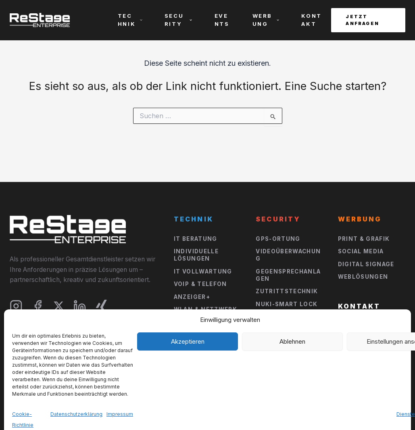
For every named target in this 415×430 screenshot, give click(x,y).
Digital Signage (366, 264)
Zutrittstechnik (287, 291)
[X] (58, 306)
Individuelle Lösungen (196, 255)
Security (179, 20)
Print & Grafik (364, 239)
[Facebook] (37, 306)
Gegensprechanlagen (288, 275)
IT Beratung (195, 239)
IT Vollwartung (203, 271)
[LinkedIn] (79, 306)
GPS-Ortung (278, 239)
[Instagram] (16, 306)
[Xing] (101, 306)
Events (222, 20)
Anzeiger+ (192, 297)
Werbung (266, 20)
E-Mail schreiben (368, 338)
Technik (130, 20)
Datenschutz (384, 407)
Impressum (333, 407)
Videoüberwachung (288, 255)
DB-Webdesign (73, 410)
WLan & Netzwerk (205, 309)
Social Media (361, 251)
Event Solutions (286, 353)
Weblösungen (363, 276)
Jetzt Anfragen (362, 20)
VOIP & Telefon (200, 284)
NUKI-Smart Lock (286, 304)
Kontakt (311, 20)
